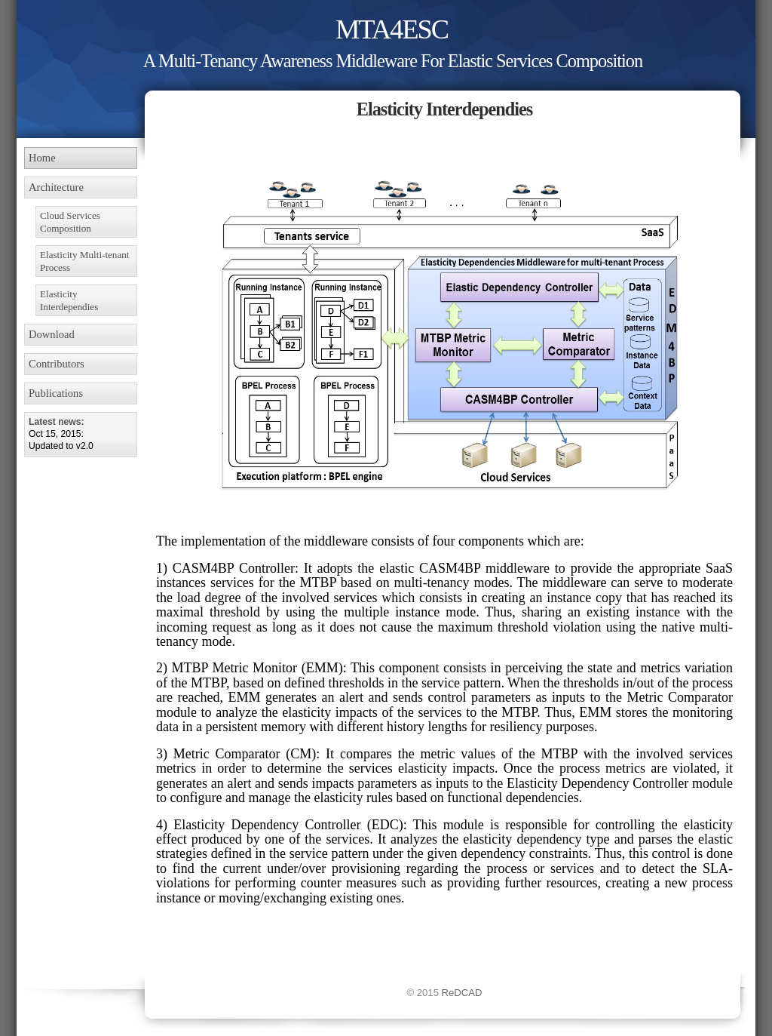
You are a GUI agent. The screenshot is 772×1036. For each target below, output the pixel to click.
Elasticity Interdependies (69, 300)
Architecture (56, 187)
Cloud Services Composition (70, 222)
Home (42, 158)
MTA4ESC (391, 29)
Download (52, 334)
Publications (56, 393)
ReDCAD (462, 992)
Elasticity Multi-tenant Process (84, 261)
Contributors (56, 364)
